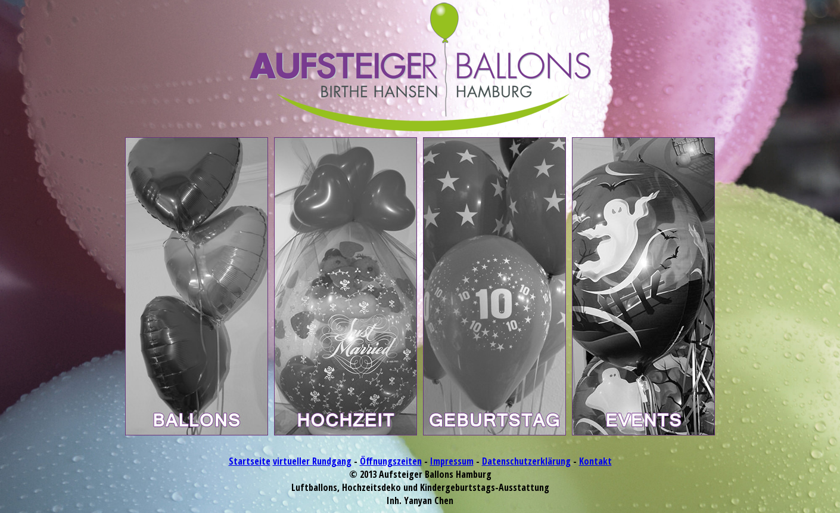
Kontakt (595, 461)
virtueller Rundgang (312, 461)
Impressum (452, 461)
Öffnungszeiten (391, 461)
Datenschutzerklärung (526, 461)
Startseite (249, 461)
